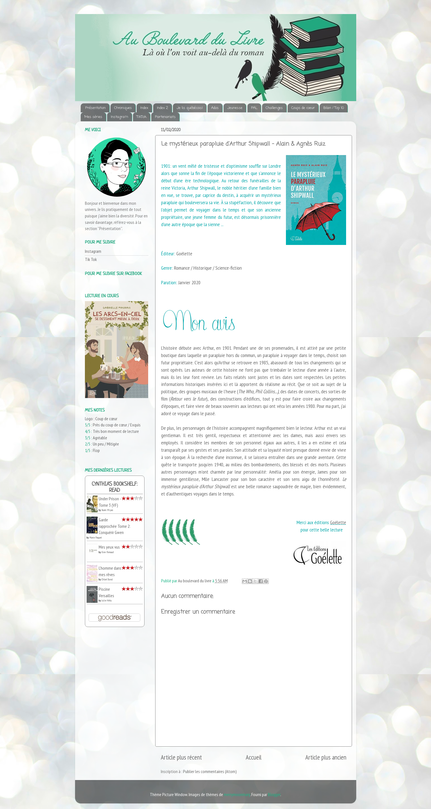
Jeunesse (234, 108)
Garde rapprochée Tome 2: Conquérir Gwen (114, 526)
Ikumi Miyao (107, 510)
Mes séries (93, 117)
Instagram (119, 117)
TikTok (141, 117)
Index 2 (162, 108)
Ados (215, 108)
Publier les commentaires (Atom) (210, 771)
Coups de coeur (303, 108)
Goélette (338, 522)
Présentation (95, 108)
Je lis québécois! (190, 108)
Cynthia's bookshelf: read (114, 487)
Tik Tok (91, 259)
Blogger (274, 794)
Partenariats (165, 117)
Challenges (274, 108)
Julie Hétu (106, 600)
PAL (254, 108)
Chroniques (123, 108)
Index (144, 108)
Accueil (253, 757)
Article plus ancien (325, 757)
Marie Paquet (95, 537)
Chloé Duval (107, 579)
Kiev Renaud (107, 552)
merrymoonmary (237, 794)
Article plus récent (181, 757)
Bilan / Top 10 (333, 108)
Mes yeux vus (109, 547)
